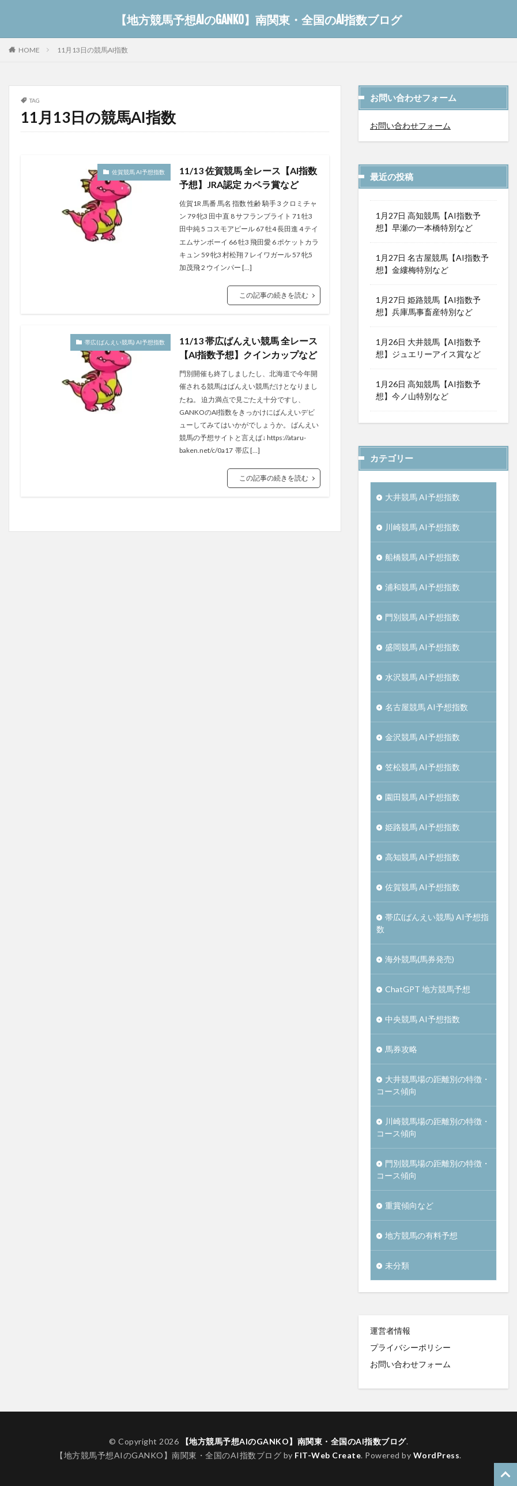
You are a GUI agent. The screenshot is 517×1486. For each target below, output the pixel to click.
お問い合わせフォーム (410, 125)
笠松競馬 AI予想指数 (422, 767)
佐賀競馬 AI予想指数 (138, 171)
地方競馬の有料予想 (421, 1235)
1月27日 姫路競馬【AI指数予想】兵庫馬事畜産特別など (428, 306)
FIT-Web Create (328, 1455)
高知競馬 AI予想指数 (422, 857)
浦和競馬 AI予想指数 (422, 587)
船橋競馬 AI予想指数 (422, 557)
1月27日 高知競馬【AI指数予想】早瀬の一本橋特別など (428, 221)
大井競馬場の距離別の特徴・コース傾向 (433, 1085)
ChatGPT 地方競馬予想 (427, 989)
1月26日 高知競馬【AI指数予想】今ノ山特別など (428, 390)
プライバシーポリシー (410, 1347)
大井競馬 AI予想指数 (422, 497)
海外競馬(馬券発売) (419, 959)
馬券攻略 (401, 1049)
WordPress (436, 1455)
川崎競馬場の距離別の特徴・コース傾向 (433, 1127)
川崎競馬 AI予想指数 (422, 527)
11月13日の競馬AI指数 (92, 50)
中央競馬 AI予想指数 (422, 1019)
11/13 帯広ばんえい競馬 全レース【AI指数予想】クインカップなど (248, 347)
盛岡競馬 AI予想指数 (422, 647)
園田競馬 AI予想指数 (422, 797)
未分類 (397, 1265)
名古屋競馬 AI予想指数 (426, 707)
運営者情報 (390, 1330)
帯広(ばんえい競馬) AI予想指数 (125, 342)
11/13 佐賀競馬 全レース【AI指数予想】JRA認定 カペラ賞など (248, 177)
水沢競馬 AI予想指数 (422, 677)
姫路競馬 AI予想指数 (422, 827)
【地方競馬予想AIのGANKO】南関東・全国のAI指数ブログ (258, 20)
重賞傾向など (409, 1205)
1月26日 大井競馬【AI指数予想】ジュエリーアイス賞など (428, 348)
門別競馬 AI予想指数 (422, 617)
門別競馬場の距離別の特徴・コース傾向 (433, 1169)
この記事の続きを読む (273, 295)
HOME (29, 49)
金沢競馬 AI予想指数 (422, 737)
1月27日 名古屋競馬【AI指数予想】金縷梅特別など (432, 264)
